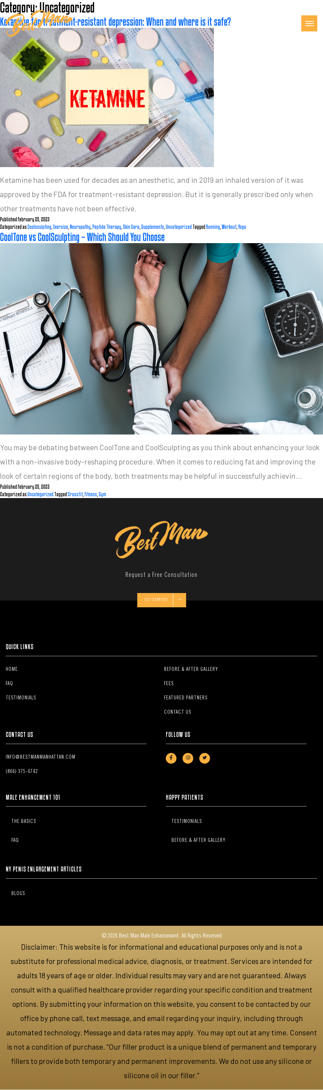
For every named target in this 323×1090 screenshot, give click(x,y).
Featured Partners (185, 698)
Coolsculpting (39, 227)
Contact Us (177, 712)
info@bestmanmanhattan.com (41, 757)
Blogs (18, 893)
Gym (102, 494)
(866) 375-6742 (22, 771)
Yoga (242, 227)
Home (12, 669)
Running (213, 227)
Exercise (60, 227)
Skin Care (131, 227)
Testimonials (21, 698)
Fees (169, 684)
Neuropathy (80, 227)
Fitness (90, 494)
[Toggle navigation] (309, 23)
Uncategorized (179, 227)
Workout (229, 227)
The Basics (23, 821)
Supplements (152, 227)
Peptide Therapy (106, 227)
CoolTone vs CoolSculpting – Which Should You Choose (82, 237)
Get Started (163, 600)
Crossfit (75, 494)
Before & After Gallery (191, 669)
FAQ (9, 684)
